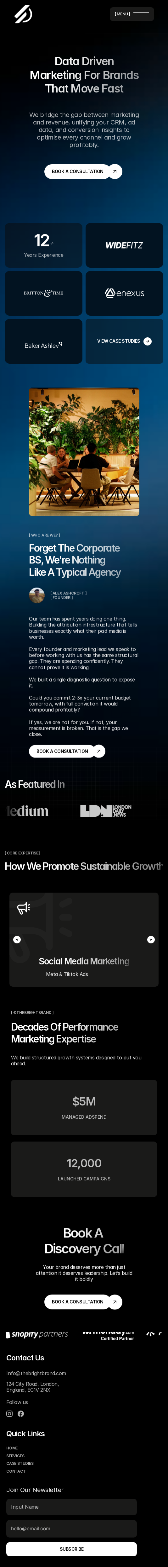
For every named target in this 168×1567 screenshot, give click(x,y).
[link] (77, 171)
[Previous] (17, 939)
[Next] (151, 939)
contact (16, 1471)
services (15, 1456)
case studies (20, 1463)
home (12, 1448)
